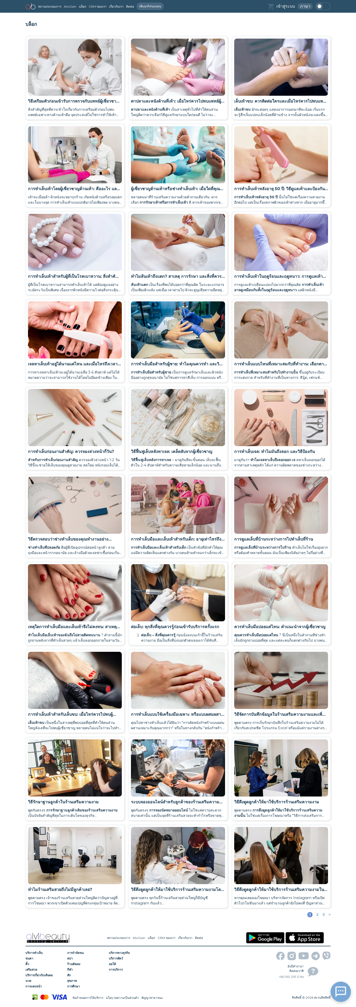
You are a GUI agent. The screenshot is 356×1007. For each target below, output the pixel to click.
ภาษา (305, 6)
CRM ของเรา (98, 6)
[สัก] (86, 975)
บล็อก (82, 6)
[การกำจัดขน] (86, 952)
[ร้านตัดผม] (86, 964)
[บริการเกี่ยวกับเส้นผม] (44, 975)
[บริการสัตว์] (128, 958)
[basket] (271, 6)
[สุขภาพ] (86, 980)
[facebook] (280, 956)
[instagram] (291, 956)
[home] (30, 6)
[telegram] (315, 956)
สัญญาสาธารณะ (152, 998)
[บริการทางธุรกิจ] (128, 952)
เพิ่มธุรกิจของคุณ (150, 6)
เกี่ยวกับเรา (116, 6)
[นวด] (44, 980)
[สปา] (86, 958)
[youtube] (304, 956)
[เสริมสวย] (44, 969)
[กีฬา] (86, 969)
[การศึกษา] (86, 986)
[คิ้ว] (44, 964)
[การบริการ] (128, 969)
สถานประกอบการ (49, 6)
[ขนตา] (44, 958)
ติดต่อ (130, 6)
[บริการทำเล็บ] (44, 952)
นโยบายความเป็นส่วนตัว (122, 998)
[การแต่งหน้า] (44, 986)
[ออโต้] (128, 964)
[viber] (326, 955)
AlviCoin (70, 6)
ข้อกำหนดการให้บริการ (87, 998)
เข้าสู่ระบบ (285, 6)
